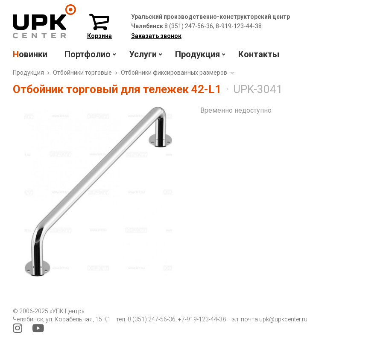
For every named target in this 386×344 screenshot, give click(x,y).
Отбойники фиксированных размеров (174, 72)
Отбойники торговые (82, 72)
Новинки (30, 54)
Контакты (258, 54)
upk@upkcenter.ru (283, 319)
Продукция (28, 72)
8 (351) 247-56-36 (151, 319)
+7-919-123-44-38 (202, 319)
